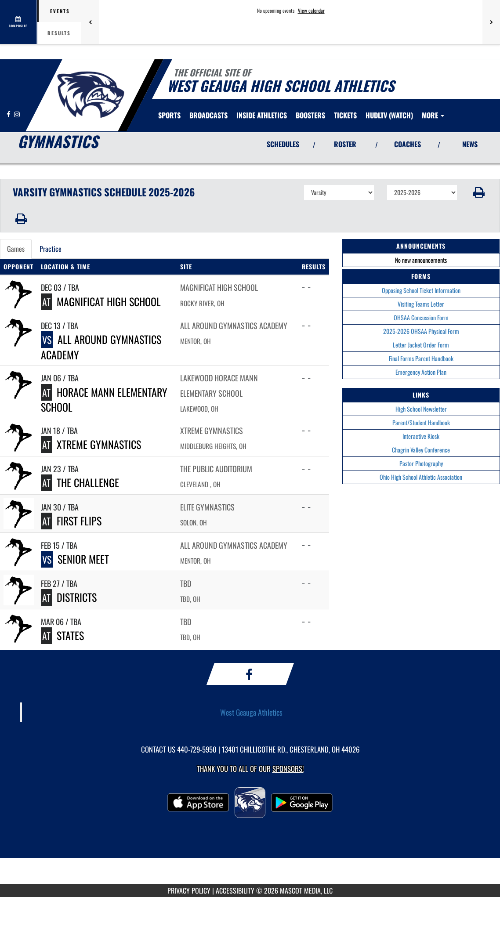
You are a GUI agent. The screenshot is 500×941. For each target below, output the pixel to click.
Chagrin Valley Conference (421, 449)
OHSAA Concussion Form (421, 317)
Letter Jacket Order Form (421, 344)
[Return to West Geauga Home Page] (90, 94)
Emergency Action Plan (420, 371)
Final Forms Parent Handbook (421, 358)
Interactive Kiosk (420, 436)
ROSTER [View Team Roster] (345, 144)
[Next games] (491, 22)
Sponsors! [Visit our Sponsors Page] (288, 768)
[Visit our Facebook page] (9, 114)
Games (16, 248)
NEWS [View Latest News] (470, 144)
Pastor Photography (421, 463)
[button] (478, 192)
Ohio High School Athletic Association (421, 476)
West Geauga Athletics (251, 712)
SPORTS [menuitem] (169, 115)
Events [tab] (60, 10)
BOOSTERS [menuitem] (310, 115)
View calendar (311, 10)
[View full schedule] (18, 22)
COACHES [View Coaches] (407, 144)
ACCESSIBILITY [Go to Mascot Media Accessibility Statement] (235, 890)
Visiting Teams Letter (421, 303)
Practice (51, 248)
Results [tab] (59, 32)
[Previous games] (90, 22)
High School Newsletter (421, 408)
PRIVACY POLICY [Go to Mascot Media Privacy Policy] (188, 890)
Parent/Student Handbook (421, 422)
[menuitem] (208, 115)
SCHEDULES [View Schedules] (283, 144)
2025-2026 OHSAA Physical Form (421, 331)
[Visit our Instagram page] (17, 114)
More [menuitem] (433, 115)
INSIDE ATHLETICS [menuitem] (261, 115)
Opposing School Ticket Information (421, 290)
